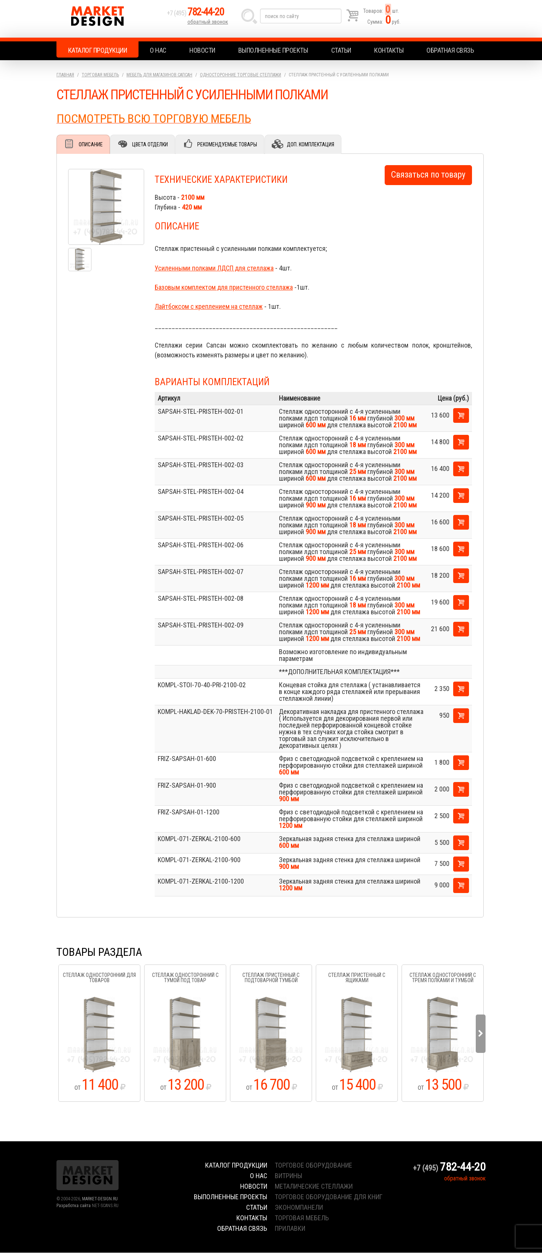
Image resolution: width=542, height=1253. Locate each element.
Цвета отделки (153, 144)
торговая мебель (302, 1218)
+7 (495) (199, 16)
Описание (91, 144)
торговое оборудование (313, 1165)
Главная (65, 74)
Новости (202, 50)
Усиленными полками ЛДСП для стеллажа (214, 268)
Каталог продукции (97, 50)
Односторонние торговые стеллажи (240, 74)
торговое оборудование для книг (328, 1197)
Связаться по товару (428, 175)
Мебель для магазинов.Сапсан (159, 74)
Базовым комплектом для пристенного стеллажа (224, 288)
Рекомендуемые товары (232, 144)
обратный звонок (208, 24)
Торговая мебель (100, 74)
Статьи (341, 50)
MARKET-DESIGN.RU (100, 1199)
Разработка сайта (73, 1206)
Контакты (388, 50)
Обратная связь (450, 50)
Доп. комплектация (316, 144)
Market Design (110, 19)
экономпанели (299, 1208)
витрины (288, 1176)
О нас (158, 50)
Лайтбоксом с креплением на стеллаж (209, 307)
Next (481, 1034)
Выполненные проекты (273, 50)
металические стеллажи (314, 1187)
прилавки (290, 1229)
